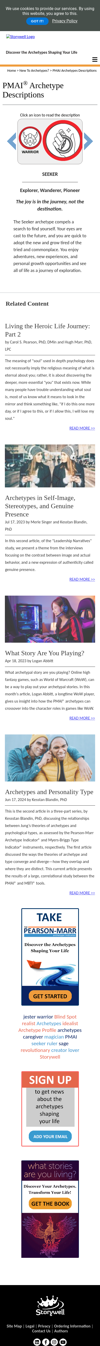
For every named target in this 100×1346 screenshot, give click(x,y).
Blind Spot (65, 1016)
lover (73, 1050)
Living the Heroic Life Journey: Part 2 (47, 330)
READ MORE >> (82, 428)
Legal (30, 1326)
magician (54, 1036)
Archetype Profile (37, 1030)
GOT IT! (37, 21)
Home (11, 70)
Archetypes (49, 1023)
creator (59, 1050)
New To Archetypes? (34, 70)
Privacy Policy (65, 21)
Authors (61, 1331)
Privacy (44, 1326)
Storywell (50, 1056)
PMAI (71, 1036)
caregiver (33, 1036)
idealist (70, 1023)
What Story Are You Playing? (44, 653)
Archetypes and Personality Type (49, 792)
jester (29, 1016)
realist (28, 1023)
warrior (45, 1016)
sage (63, 1043)
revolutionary (35, 1050)
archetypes (70, 1030)
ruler (52, 1043)
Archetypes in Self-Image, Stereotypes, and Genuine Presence (40, 506)
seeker (38, 1043)
